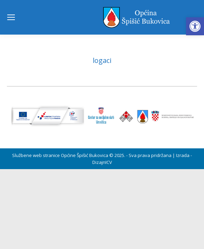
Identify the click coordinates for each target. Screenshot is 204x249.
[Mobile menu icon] (11, 17)
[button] (195, 26)
